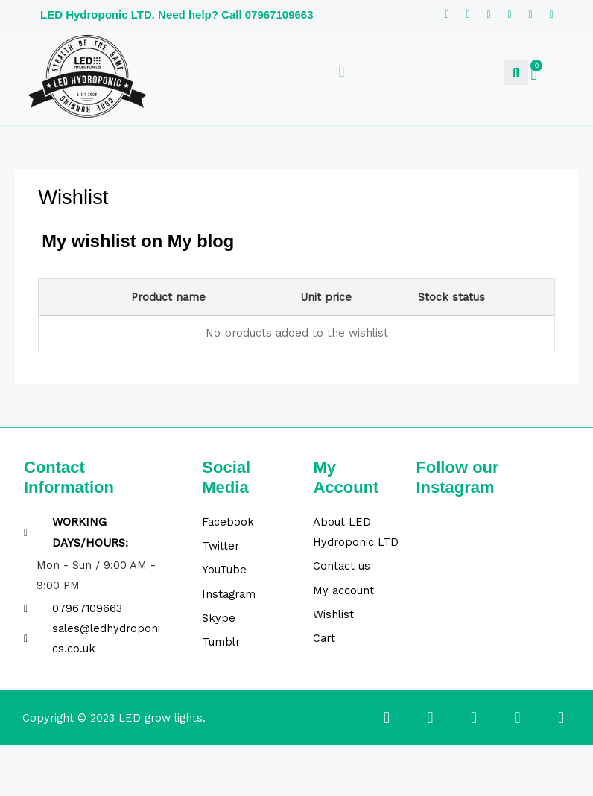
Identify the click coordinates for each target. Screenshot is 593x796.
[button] (516, 72)
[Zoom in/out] (21, 759)
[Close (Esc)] (157, 759)
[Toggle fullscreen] (66, 759)
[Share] (112, 759)
